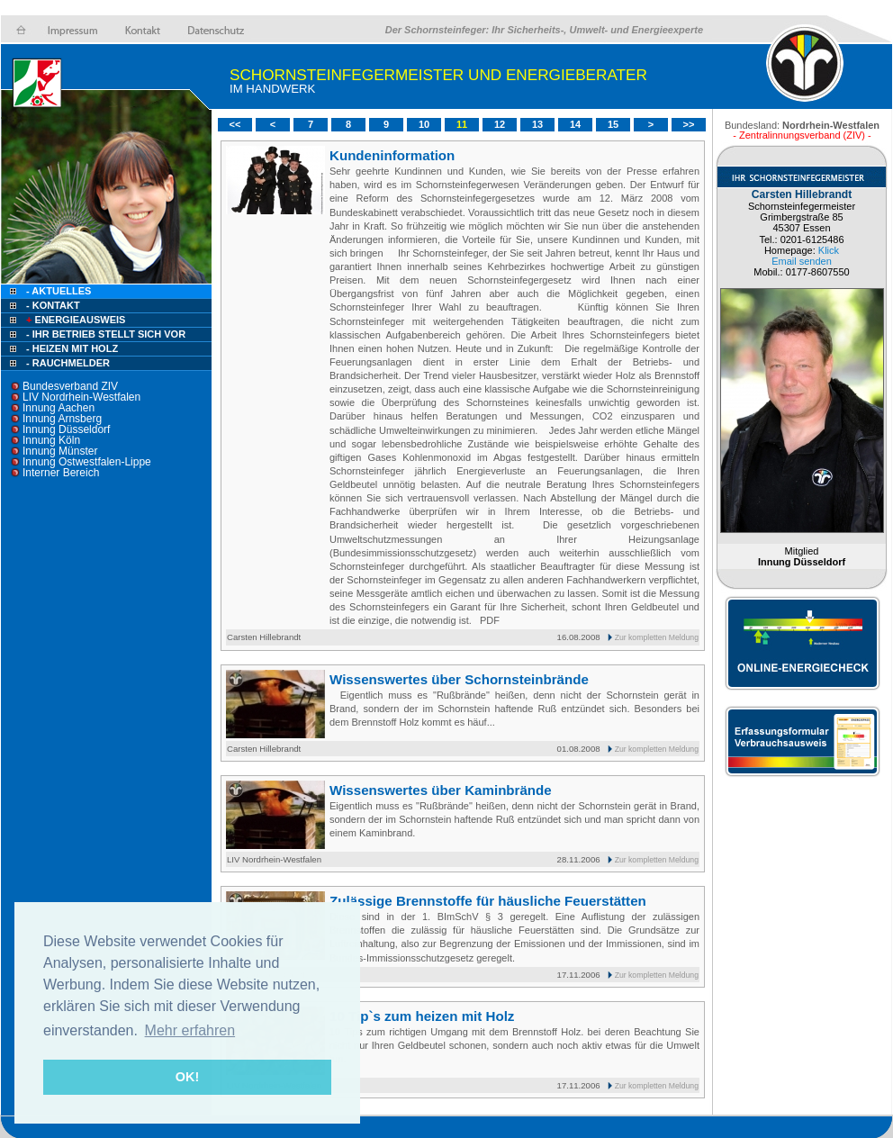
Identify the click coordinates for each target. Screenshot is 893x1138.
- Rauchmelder (68, 362)
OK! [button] (187, 1077)
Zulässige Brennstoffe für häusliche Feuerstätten (487, 900)
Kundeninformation (392, 155)
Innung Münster (60, 451)
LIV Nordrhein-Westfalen (81, 397)
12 (499, 124)
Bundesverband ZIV (70, 386)
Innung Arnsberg (62, 418)
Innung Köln (51, 440)
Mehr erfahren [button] (190, 1030)
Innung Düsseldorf (66, 429)
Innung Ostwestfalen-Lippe (87, 462)
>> (689, 124)
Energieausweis (74, 319)
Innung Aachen (59, 408)
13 (537, 124)
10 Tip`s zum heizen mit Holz (421, 1016)
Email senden (801, 261)
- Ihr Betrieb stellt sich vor (105, 334)
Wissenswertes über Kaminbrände (440, 790)
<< (235, 124)
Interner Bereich (61, 472)
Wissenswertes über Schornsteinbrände (459, 679)
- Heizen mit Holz (72, 348)
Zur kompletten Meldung (657, 637)
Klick (828, 250)
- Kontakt (51, 305)
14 (575, 124)
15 (613, 124)
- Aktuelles (57, 290)
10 (424, 124)
